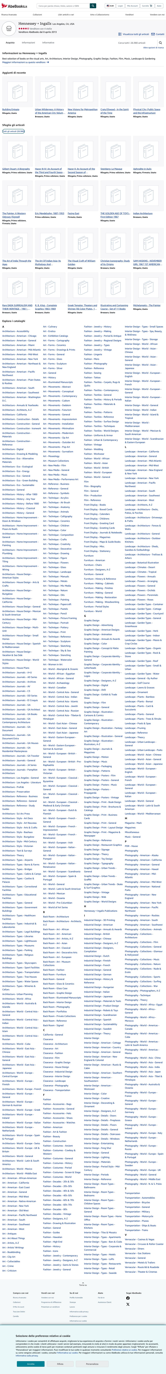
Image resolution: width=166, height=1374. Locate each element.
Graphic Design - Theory (96, 854)
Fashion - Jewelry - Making (97, 331)
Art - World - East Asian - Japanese (60, 732)
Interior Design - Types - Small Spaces (144, 326)
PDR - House (131, 846)
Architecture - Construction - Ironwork (21, 428)
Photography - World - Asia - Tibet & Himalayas (143, 1078)
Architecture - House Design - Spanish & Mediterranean (21, 645)
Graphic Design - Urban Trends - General (100, 870)
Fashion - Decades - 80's (55, 1209)
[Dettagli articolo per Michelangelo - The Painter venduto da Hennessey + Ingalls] (148, 289)
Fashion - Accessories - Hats (57, 1113)
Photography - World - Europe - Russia (141, 1147)
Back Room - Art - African (56, 929)
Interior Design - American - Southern (103, 1072)
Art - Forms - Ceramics (54, 345)
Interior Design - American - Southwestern (98, 1079)
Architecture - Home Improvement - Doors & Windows (20, 519)
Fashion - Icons (50, 1250)
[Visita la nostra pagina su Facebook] (128, 1298)
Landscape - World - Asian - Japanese (144, 763)
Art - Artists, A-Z (10, 1242)
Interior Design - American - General (102, 1051)
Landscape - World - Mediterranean (143, 813)
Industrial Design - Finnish (97, 960)
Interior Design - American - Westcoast (98, 1087)
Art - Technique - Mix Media (57, 585)
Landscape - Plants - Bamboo (139, 696)
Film (86, 481)
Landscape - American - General (141, 456)
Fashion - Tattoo (92, 377)
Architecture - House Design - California (17, 600)
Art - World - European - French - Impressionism (60, 828)
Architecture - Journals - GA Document (16, 728)
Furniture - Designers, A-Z (97, 569)
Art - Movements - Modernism (58, 433)
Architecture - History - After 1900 (19, 494)
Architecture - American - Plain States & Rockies (21, 381)
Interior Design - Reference (97, 1179)
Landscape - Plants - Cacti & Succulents (139, 708)
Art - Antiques (9, 1233)
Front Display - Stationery (97, 551)
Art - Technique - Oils (54, 595)
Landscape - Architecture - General (142, 533)
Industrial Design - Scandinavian (100, 1014)
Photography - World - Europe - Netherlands (141, 1139)
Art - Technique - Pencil (55, 613)
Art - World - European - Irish (58, 842)
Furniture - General (93, 574)
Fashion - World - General (97, 476)
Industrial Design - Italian (97, 991)
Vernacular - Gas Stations (137, 1253)
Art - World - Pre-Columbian (57, 902)
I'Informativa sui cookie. (67, 1352)
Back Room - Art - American (57, 933)
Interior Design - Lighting (96, 1157)
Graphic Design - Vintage (96, 892)
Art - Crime (8, 1266)
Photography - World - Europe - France (141, 1094)
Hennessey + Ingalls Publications (100, 910)
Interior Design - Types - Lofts (99, 1259)
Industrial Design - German (97, 974)
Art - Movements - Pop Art (56, 446)
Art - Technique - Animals (56, 511)
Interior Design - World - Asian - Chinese (141, 350)
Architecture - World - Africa (16, 998)
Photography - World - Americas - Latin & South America (142, 1043)
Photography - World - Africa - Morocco (140, 1019)
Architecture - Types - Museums (18, 945)
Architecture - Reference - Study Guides (18, 807)
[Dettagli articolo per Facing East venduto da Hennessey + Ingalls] (83, 197)
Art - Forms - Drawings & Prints (59, 349)
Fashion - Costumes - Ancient (58, 1145)
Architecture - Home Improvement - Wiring (20, 568)
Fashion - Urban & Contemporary (101, 439)
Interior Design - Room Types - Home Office (103, 1218)
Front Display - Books (95, 504)
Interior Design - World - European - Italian (143, 399)
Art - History (49, 377)
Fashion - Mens (91, 358)
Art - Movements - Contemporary (60, 396)
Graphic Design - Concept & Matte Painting (101, 650)
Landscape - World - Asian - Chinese (143, 754)
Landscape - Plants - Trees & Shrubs (143, 718)
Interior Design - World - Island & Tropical (142, 416)
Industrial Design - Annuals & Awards (103, 929)
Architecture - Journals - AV (16, 686)
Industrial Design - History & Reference (98, 981)
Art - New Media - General (56, 470)
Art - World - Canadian (54, 687)
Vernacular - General (135, 1257)
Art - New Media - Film (54, 465)
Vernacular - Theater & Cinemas (141, 1271)
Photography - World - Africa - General (140, 1011)
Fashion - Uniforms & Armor (98, 435)
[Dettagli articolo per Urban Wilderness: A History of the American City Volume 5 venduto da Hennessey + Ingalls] (50, 96)
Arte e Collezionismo (99, 14)
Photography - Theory (136, 999)
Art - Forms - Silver (52, 368)
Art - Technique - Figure (55, 557)
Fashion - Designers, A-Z (55, 1218)
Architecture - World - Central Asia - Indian (20, 1021)
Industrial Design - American (98, 924)
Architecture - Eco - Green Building (19, 480)
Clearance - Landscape (54, 1080)
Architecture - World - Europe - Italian (21, 1122)
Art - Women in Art (52, 664)
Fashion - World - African (96, 458)
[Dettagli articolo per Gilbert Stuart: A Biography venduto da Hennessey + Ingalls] (17, 153)
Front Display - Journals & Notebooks (103, 532)
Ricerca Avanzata (9, 14)
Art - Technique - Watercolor (57, 659)
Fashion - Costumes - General (58, 1158)
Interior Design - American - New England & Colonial (100, 1058)
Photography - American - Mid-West (143, 881)
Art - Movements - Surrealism (58, 451)
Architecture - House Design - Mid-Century (19, 621)
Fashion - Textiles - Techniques (99, 426)
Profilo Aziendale (76, 1297)
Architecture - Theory (13, 855)
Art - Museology (51, 456)
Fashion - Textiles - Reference (99, 416)
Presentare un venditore (50, 1307)
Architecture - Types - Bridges (17, 869)
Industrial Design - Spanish (97, 1019)
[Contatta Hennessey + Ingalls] (157, 34)
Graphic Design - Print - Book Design (102, 802)
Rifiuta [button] (60, 1364)
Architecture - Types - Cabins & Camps (21, 873)
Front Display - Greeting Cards (99, 527)
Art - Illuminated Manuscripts (58, 382)
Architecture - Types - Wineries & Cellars (19, 988)
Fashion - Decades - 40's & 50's (58, 1190)
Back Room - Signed (53, 1025)
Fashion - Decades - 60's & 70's (58, 1200)
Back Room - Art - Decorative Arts (60, 952)
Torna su (83, 1285)
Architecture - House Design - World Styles (20, 661)
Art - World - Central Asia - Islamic (60, 701)
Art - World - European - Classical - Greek (61, 795)
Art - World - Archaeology (56, 682)
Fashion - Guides (51, 1232)
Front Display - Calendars (97, 514)
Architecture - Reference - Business (20, 796)
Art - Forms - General (54, 354)
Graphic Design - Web (95, 896)
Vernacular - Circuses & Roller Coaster (144, 1244)
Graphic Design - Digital (96, 685)
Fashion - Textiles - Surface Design (101, 421)
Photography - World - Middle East (142, 1179)
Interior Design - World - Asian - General (141, 358)
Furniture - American (94, 560)
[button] (160, 43)
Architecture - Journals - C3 (16, 691)
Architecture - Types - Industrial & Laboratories (19, 925)
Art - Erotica (49, 331)
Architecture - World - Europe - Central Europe (18, 1074)
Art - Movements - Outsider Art (59, 442)
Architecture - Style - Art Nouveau (19, 822)
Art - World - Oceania (54, 898)
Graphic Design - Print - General (100, 822)
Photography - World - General (140, 1174)
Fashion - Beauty (51, 1136)
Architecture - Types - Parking (17, 950)
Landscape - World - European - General (141, 786)
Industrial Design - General (97, 969)
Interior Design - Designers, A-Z (100, 1110)
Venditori (129, 14)
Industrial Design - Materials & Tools (102, 1001)
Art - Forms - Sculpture (54, 363)
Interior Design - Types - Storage (141, 339)
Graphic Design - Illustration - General (103, 736)
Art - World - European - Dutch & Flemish (60, 812)
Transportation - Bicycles (137, 1202)
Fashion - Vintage (93, 444)
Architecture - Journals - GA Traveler (20, 755)
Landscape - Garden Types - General (143, 618)
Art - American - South (13, 1219)
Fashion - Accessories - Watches (59, 1122)
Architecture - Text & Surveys (17, 850)
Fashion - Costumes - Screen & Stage (61, 1172)
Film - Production (93, 495)
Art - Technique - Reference (57, 636)
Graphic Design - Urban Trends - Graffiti (100, 878)
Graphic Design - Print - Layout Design (103, 827)
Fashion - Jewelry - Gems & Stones (60, 1264)
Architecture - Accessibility (15, 331)
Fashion (47, 1099)
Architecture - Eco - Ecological (17, 466)
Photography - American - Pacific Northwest (141, 909)
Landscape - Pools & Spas (138, 723)
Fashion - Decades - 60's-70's (57, 1204)
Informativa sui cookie (78, 1321)
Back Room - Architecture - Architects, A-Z (62, 923)
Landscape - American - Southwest (142, 495)
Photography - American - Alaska (141, 855)
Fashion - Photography (95, 363)
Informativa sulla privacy (79, 1312)
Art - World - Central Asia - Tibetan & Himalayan (62, 717)
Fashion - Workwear (94, 453)
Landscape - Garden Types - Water (142, 673)
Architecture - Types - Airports (17, 859)
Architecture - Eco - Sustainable (18, 485)
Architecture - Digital (13, 449)
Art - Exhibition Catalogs (55, 335)
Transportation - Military (137, 1211)
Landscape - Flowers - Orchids (140, 590)
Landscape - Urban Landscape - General (140, 743)
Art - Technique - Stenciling (57, 655)
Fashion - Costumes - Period (57, 1167)
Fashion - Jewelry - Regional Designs (102, 340)
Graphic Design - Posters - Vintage (101, 797)
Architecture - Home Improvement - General (20, 535)
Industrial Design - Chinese (97, 938)
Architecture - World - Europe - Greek (21, 1109)
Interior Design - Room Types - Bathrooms (99, 1185)
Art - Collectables (11, 1261)
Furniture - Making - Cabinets (99, 583)
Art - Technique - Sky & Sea (57, 650)
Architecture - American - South (18, 387)
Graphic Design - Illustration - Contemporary (99, 721)
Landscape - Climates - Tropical (140, 571)
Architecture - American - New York (20, 358)
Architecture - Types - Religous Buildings (17, 956)
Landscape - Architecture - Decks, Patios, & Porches (141, 511)
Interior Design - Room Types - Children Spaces (99, 1202)
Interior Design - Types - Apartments (102, 1237)
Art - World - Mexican (54, 893)
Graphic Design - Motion (96, 756)
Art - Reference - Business (56, 483)
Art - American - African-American (19, 1178)
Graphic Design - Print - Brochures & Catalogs (102, 808)
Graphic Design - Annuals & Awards (102, 638)
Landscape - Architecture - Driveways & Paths (143, 519)
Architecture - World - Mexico (17, 1168)
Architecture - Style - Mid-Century (19, 841)
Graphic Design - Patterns (97, 770)
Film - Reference (92, 500)
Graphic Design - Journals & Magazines (98, 750)
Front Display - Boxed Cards (98, 509)
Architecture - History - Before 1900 (20, 503)
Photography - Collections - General (143, 946)
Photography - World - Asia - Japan (143, 1071)
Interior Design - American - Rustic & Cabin (102, 1066)
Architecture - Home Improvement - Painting (20, 543)
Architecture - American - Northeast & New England (21, 365)
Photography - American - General (142, 864)
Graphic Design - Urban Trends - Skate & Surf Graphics (103, 886)
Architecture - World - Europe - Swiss (21, 1143)
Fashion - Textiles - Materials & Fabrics (99, 406)
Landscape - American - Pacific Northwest (140, 484)
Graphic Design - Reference (97, 840)
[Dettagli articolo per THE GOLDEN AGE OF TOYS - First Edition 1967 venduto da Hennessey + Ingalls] (116, 199)
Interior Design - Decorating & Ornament (99, 1104)
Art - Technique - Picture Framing (60, 618)
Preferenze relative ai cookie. (124, 1350)
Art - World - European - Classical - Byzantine (61, 779)
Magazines (130, 827)
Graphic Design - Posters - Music (100, 784)
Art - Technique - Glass (54, 567)
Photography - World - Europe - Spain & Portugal (144, 1155)
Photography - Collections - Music (142, 959)
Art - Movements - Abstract (57, 386)
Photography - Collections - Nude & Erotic (143, 970)
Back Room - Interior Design (57, 1002)
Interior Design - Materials (97, 1161)
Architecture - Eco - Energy (15, 471)
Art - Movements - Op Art (56, 437)
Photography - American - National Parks (142, 888)
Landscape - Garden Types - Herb (141, 630)
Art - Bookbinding (11, 1252)
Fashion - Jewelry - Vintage (98, 349)
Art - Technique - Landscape (57, 571)
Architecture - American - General (19, 340)
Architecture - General (13, 489)
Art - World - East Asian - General (60, 728)
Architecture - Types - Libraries (17, 936)
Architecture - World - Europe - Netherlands (18, 1129)
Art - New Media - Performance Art (60, 479)
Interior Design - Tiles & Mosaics (100, 1232)
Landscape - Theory (135, 737)
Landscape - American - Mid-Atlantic (143, 460)
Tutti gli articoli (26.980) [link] (13, 131)
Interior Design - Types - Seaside (100, 1272)
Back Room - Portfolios (55, 1011)
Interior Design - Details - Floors (100, 1124)
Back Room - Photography (56, 1006)
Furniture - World (93, 611)
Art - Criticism (9, 1270)
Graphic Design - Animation (98, 634)
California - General (53, 1034)
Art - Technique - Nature (55, 590)
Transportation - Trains (136, 1230)
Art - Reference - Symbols (56, 493)
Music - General (133, 836)
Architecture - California (14, 414)
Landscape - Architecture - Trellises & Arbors (144, 556)
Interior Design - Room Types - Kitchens (99, 1226)
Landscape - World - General (139, 800)
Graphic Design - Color (95, 643)
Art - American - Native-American (19, 1201)
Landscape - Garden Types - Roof (141, 660)
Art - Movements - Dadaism (57, 405)
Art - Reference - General (55, 488)
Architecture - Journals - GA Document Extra (16, 736)
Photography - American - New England (140, 896)
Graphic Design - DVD (95, 689)
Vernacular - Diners (134, 1248)
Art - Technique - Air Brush (56, 502)
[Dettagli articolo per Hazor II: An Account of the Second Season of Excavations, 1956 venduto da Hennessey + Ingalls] (83, 155)
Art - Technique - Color (54, 530)
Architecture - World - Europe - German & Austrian (18, 1103)
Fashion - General (52, 1227)
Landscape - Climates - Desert (140, 567)
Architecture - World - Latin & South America (20, 1162)
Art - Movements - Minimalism (58, 428)
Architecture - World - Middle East (19, 1173)
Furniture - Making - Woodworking (101, 601)
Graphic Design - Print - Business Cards (100, 816)
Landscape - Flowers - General (140, 585)
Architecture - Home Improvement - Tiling (20, 559)
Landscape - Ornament (136, 692)
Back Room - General (53, 979)
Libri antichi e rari (66, 14)
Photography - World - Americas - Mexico (142, 1051)
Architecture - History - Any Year (18, 498)
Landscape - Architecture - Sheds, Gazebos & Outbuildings (142, 548)
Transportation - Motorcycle (139, 1216)
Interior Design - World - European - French (143, 382)
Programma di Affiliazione (51, 1302)
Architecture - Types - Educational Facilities (19, 896)
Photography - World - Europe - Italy (143, 1132)
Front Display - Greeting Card (99, 523)
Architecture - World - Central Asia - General (20, 1013)
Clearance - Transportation (56, 1090)
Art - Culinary (50, 326)
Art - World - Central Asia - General (61, 692)
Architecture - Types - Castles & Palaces (18, 880)
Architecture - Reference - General (19, 800)
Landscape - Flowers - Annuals (140, 576)
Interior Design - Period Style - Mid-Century (102, 1168)
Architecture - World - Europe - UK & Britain (21, 1150)
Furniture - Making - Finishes (98, 588)
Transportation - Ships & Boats (140, 1225)
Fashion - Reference (94, 368)
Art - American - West (13, 1229)
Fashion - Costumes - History (58, 1163)
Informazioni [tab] (28, 43)
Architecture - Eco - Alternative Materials (18, 460)
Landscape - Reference (136, 732)
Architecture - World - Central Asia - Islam (20, 1029)
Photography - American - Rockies (142, 915)
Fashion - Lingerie (93, 354)
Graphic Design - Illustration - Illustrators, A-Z (99, 742)
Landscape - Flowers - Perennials (141, 595)
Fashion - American (52, 1127)
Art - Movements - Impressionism (60, 419)
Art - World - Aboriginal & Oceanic (60, 669)
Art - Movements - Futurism (57, 409)
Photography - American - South (141, 920)
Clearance (48, 1039)
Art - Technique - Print (54, 632)
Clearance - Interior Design (56, 1076)
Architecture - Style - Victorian (17, 846)
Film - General (91, 490)
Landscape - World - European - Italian (141, 794)
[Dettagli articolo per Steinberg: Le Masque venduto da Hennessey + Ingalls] (116, 153)
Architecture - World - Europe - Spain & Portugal (21, 1137)
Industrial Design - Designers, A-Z (101, 943)
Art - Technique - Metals (55, 581)
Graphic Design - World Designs (100, 901)
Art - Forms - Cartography (56, 340)
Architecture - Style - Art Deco (17, 818)
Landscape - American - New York (142, 478)
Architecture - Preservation (16, 791)
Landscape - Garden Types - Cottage (143, 608)
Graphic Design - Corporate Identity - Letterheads (102, 666)
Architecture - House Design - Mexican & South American (21, 613)
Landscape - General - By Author (141, 678)
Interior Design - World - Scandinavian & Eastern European (144, 440)
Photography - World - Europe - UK (143, 1170)
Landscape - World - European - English (141, 770)
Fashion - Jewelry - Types (97, 345)
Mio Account (132, 6)
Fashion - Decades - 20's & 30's (58, 1181)
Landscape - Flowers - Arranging (141, 581)
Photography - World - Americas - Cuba (142, 1035)
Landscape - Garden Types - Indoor (142, 635)
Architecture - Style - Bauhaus (17, 832)
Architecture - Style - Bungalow (18, 836)
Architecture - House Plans (15, 667)
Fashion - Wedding (93, 449)
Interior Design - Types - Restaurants (102, 1263)
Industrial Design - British (97, 933)
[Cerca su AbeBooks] (63, 5)
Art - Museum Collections (56, 460)
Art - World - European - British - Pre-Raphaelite (62, 763)
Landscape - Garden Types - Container (144, 604)
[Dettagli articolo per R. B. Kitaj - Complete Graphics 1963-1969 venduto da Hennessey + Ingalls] (50, 291)
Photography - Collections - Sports (142, 976)
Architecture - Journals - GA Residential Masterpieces (16, 749)
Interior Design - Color (95, 1093)
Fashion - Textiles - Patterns (98, 412)
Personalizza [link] (92, 1364)
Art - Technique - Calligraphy (57, 516)
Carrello (16, 1316)
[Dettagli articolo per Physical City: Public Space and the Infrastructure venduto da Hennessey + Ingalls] (148, 96)
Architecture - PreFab (13, 787)
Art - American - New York (15, 1205)
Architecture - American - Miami (18, 345)
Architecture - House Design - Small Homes (20, 637)
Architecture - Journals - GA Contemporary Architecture (16, 720)
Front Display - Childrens (96, 518)
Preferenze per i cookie (78, 1316)
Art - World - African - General (58, 678)
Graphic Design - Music (95, 761)
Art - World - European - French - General (60, 820)
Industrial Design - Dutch (96, 955)
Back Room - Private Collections (59, 1016)
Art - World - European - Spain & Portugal (59, 878)
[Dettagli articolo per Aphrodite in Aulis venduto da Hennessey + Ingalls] (148, 153)
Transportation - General (137, 1207)
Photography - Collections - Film (141, 942)
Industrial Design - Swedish (98, 1028)
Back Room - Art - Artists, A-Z (58, 938)
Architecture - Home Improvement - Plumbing (20, 551)
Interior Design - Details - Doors (100, 1115)
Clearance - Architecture (55, 1043)
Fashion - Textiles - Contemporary (101, 390)
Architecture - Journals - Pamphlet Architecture (19, 771)
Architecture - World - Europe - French (21, 1089)
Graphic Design (91, 620)
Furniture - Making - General (98, 592)
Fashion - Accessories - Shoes (58, 1117)
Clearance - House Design (56, 1067)
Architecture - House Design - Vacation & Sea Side (17, 653)
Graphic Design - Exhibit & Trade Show (100, 696)
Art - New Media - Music (55, 474)
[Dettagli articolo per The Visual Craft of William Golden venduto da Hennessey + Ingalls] (83, 247)
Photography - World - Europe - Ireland (141, 1126)
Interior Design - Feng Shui (97, 1148)
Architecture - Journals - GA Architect (21, 709)
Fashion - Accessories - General (58, 1108)
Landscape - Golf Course (137, 682)
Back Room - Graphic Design (57, 992)
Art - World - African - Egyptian (59, 673)
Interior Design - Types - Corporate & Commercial (102, 1248)
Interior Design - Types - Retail (99, 1268)
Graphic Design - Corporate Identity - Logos (102, 674)
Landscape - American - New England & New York (143, 472)
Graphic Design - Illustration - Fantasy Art (103, 730)
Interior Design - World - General (141, 405)
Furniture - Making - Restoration (100, 597)
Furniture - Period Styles (96, 606)
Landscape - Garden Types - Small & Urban (143, 667)
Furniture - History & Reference (100, 578)
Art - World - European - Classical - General (61, 787)
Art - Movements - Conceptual (58, 391)
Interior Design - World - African (141, 343)
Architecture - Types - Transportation (21, 972)
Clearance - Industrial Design (57, 1071)
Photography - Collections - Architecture (139, 935)
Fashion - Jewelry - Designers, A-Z (60, 1260)
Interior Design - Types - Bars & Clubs (103, 1241)
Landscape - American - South (140, 490)
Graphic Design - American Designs (101, 629)
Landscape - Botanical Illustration (142, 562)
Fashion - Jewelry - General (57, 1269)
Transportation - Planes (137, 1220)
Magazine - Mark (133, 822)
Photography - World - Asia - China (143, 1057)
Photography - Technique (137, 995)
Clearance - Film (51, 1057)
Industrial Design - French (97, 965)
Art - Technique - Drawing (56, 553)
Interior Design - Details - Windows (102, 1138)
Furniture (88, 555)
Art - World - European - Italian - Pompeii (59, 857)
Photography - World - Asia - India (142, 1067)
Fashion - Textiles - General (98, 394)
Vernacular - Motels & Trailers (140, 1262)
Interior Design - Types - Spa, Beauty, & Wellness (143, 333)
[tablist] (30, 42)
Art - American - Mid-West (15, 1196)
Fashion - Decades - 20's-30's (57, 1186)
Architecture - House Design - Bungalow (17, 592)
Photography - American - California (143, 859)
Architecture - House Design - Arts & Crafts (20, 584)
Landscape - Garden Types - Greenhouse (139, 624)
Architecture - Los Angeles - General (20, 777)
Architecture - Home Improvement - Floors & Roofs (20, 527)
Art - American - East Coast (16, 1187)
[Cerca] (93, 5)
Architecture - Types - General (17, 902)
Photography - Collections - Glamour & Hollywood (144, 953)
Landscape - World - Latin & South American (142, 807)
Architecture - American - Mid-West (20, 354)
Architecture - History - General (18, 512)
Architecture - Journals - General (18, 760)
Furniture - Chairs (93, 564)
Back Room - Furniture (54, 974)
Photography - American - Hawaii (142, 869)
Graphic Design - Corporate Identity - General (102, 658)
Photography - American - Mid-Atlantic (140, 875)
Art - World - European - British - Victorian (59, 771)
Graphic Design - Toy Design (98, 858)
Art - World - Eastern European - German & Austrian (59, 747)
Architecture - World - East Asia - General (19, 1058)
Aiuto (159, 6)
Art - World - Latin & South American (62, 888)
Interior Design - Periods (96, 1174)
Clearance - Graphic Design (56, 1062)
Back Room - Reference (55, 1020)
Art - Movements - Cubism (56, 400)
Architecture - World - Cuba (16, 1043)
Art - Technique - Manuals (56, 576)
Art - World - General (54, 884)
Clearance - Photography (55, 1085)
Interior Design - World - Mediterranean (137, 424)
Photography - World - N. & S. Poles (143, 1183)
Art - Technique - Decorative (57, 548)
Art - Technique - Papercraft (57, 604)
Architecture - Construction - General (21, 423)
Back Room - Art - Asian (55, 943)
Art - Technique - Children (56, 525)
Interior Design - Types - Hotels (100, 1254)
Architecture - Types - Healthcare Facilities (18, 917)
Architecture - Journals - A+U (17, 672)
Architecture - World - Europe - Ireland (18, 1116)
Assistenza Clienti (104, 1302)
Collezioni (37, 14)
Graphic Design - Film (95, 702)
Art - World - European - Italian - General (59, 849)
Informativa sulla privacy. (27, 1355)
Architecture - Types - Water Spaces (20, 981)
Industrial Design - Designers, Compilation (99, 949)
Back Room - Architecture (56, 916)
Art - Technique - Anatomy (56, 507)
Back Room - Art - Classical (57, 947)
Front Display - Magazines (97, 537)
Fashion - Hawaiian (52, 1237)
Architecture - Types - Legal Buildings (21, 931)
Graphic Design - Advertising (98, 625)
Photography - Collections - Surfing (143, 981)
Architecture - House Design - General (21, 606)
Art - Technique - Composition (58, 534)
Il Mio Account (18, 1307)
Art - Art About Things (13, 1238)
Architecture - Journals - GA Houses (20, 743)
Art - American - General (14, 1191)
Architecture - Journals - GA (16, 704)
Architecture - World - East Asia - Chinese (19, 1050)
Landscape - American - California (142, 451)
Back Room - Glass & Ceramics (58, 983)
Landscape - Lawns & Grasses (139, 687)
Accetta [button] (30, 1364)
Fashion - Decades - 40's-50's (57, 1195)
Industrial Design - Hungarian (99, 987)
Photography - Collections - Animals (143, 929)
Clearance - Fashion (53, 1053)
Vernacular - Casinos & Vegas (139, 1239)
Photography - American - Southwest (144, 924)
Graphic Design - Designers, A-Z (100, 680)
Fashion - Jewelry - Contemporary (60, 1255)
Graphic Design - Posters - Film (100, 775)
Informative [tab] (48, 43)
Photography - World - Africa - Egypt (143, 1004)
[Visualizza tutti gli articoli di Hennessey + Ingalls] (133, 34)
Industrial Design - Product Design (101, 1005)
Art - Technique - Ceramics (56, 520)
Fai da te (101, 1297)
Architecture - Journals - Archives (19, 681)
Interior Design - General (96, 1152)
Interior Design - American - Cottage (102, 1042)
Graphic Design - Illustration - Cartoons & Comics (99, 713)
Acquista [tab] (10, 43)
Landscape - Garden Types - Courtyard (144, 613)
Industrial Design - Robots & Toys (101, 1010)
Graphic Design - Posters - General (101, 780)
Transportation (132, 1193)
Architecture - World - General (17, 1156)
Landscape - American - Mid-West (142, 465)
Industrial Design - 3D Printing (99, 920)
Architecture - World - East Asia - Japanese (19, 1066)
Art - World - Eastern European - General (59, 739)
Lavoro (72, 1307)
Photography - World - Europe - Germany (141, 1110)
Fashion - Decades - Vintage (57, 1213)
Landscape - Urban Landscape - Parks (143, 750)
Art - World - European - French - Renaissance (60, 836)
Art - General (49, 372)
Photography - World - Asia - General (144, 1062)
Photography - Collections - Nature (143, 964)
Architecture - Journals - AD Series (19, 677)
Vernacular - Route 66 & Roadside (142, 1267)
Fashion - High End (52, 1241)
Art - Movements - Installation (58, 423)
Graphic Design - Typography (98, 863)
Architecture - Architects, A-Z (17, 409)
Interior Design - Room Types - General (99, 1210)
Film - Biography (92, 486)
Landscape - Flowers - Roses (139, 599)
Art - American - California (15, 1182)
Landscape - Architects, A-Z (138, 504)
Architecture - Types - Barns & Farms (20, 864)
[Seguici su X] (128, 1304)
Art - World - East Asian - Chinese (60, 723)
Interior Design (91, 1038)
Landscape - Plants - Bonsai (139, 701)
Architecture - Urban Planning (17, 994)
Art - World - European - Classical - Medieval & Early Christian (61, 804)
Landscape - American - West (139, 500)
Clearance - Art (50, 1048)
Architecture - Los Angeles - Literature (21, 782)
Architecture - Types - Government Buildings (19, 909)
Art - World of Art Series (55, 907)
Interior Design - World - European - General (143, 391)
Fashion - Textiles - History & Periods (103, 399)
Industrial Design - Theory (97, 1033)
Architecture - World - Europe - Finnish (18, 1082)
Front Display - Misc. (94, 546)
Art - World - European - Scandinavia (61, 871)
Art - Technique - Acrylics (56, 497)
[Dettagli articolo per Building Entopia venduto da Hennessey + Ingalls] (17, 94)
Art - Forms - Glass (52, 358)
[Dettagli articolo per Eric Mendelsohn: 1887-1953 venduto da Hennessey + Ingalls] (50, 197)
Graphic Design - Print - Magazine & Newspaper (102, 834)
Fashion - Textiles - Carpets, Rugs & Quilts (102, 384)
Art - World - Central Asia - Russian (61, 710)
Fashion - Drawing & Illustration (59, 1223)
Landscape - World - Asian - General (143, 759)
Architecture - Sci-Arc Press (16, 813)
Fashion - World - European (98, 472)
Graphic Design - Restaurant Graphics (103, 844)
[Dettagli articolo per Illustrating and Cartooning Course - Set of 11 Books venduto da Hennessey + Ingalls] (116, 291)
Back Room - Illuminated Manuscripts (62, 997)
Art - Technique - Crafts (55, 539)
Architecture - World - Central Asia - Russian (20, 1037)
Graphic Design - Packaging (98, 766)
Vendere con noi (157, 14)
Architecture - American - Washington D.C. (21, 399)
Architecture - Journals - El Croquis (20, 700)
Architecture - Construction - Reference (16, 443)
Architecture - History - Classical (18, 508)
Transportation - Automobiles (140, 1197)
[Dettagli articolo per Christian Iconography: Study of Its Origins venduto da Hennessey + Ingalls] (116, 247)
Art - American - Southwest (16, 1224)
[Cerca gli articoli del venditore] (134, 43)
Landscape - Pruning (135, 728)
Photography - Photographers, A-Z (142, 990)
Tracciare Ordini (19, 1312)
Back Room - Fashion (53, 969)
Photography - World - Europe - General (141, 1102)
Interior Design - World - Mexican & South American (143, 432)
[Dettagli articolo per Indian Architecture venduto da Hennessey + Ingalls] (148, 197)
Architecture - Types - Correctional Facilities (19, 888)
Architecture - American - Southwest (20, 392)
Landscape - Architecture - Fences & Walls (143, 527)
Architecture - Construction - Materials (16, 435)
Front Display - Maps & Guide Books (102, 541)
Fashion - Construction (54, 1141)
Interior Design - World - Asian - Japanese (141, 366)
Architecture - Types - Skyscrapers (19, 962)
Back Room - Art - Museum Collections (56, 963)
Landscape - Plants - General (139, 714)
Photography (131, 850)
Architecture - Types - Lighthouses (19, 940)
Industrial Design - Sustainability (100, 1024)
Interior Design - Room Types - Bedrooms (99, 1193)
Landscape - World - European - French (141, 778)
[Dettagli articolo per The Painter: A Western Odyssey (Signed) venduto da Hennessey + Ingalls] (17, 199)
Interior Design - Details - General (101, 1129)
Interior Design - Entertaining (99, 1143)
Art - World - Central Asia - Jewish (60, 706)
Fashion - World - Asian (96, 463)
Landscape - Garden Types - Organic (143, 648)
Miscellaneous (132, 832)
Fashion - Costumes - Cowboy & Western (59, 1152)
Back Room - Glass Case (55, 988)
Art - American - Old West (15, 1210)
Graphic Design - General (96, 707)
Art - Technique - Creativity (56, 544)
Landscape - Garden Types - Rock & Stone (142, 654)
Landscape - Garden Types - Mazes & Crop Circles (143, 642)
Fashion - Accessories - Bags (57, 1104)
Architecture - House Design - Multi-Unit (20, 629)
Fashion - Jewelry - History (97, 326)
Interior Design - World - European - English (143, 374)
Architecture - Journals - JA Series (19, 765)
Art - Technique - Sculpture (56, 641)
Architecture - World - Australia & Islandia (19, 1005)
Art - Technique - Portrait (56, 622)
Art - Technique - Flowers (56, 562)
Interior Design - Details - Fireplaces (102, 1120)
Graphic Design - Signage (96, 849)
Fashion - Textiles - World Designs (101, 430)
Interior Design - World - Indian (140, 409)
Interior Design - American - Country (102, 1047)
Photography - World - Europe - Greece (141, 1118)
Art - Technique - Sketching (57, 645)
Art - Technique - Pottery (55, 627)
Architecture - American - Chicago (19, 335)
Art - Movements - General (56, 414)
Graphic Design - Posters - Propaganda (97, 791)
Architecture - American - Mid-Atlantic (21, 349)
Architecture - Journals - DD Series (19, 695)
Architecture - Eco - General (16, 475)
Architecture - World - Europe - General (18, 1095)
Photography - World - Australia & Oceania (142, 1086)
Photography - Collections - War (141, 986)
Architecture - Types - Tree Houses (19, 976)
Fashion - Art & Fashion (55, 1131)
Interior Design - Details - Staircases (102, 1134)
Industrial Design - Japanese (98, 996)
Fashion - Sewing (92, 372)
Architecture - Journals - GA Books (19, 714)
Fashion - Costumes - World (57, 1176)
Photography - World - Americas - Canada (142, 1027)
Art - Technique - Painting (56, 599)
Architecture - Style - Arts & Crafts (19, 827)
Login (120, 6)
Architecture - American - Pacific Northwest (18, 373)
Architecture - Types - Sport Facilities (21, 967)
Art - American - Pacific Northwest (19, 1215)
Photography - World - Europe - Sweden (141, 1163)
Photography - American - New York (143, 902)
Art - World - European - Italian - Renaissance (59, 865)
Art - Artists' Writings (13, 1247)
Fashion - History (51, 1246)
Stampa (73, 1302)
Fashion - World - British (96, 467)
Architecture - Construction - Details (20, 419)
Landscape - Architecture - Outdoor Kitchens (143, 540)
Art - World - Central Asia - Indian (60, 696)
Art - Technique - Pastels (55, 608)
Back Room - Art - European (57, 957)
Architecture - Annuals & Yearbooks (20, 405)
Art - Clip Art (8, 1256)
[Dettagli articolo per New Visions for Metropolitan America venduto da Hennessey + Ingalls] (83, 96)
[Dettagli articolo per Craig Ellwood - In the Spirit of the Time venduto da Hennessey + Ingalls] (116, 96)
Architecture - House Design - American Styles (17, 576)
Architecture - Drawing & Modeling (20, 453)
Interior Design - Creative (96, 1098)
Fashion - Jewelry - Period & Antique (102, 335)
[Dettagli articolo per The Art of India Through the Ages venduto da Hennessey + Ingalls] (17, 247)
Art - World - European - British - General (59, 755)
